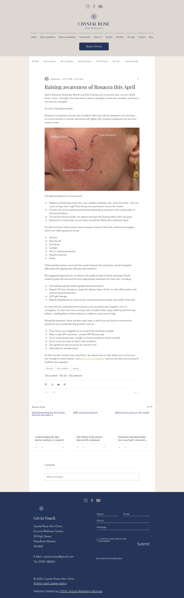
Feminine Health (131, 61)
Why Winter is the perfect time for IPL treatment (89, 438)
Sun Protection (50, 61)
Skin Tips (116, 61)
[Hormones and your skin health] (133, 422)
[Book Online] (94, 46)
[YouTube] (98, 500)
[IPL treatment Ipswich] (92, 422)
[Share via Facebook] (46, 384)
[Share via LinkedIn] (58, 384)
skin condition (62, 368)
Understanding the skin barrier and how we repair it (49, 438)
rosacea (76, 368)
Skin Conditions (67, 61)
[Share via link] (64, 384)
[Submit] (143, 544)
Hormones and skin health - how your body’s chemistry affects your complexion (132, 438)
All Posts (35, 61)
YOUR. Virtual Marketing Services (81, 591)
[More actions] (138, 78)
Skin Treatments (84, 61)
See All (149, 407)
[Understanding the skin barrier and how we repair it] (50, 422)
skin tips (49, 368)
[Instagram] (85, 500)
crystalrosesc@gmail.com (58, 556)
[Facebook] (92, 500)
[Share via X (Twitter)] (52, 384)
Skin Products (102, 61)
